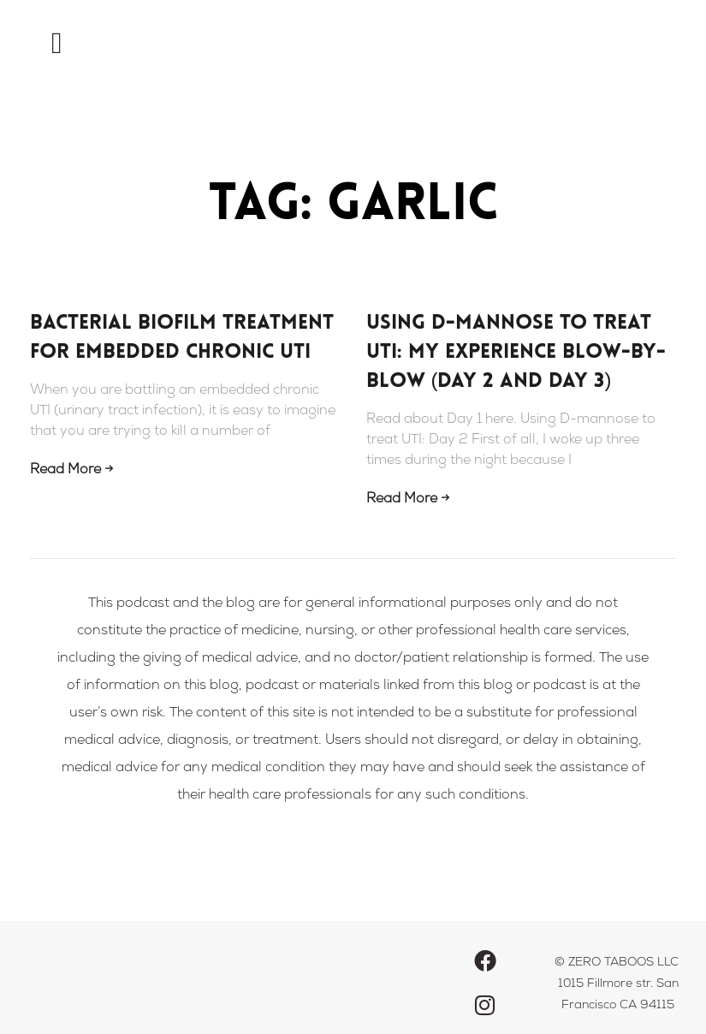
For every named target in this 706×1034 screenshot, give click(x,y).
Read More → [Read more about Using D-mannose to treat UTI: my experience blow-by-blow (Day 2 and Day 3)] (407, 500)
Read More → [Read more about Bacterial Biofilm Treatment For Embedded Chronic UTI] (71, 471)
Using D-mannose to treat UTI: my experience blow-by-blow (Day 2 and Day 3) (516, 352)
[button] (56, 43)
